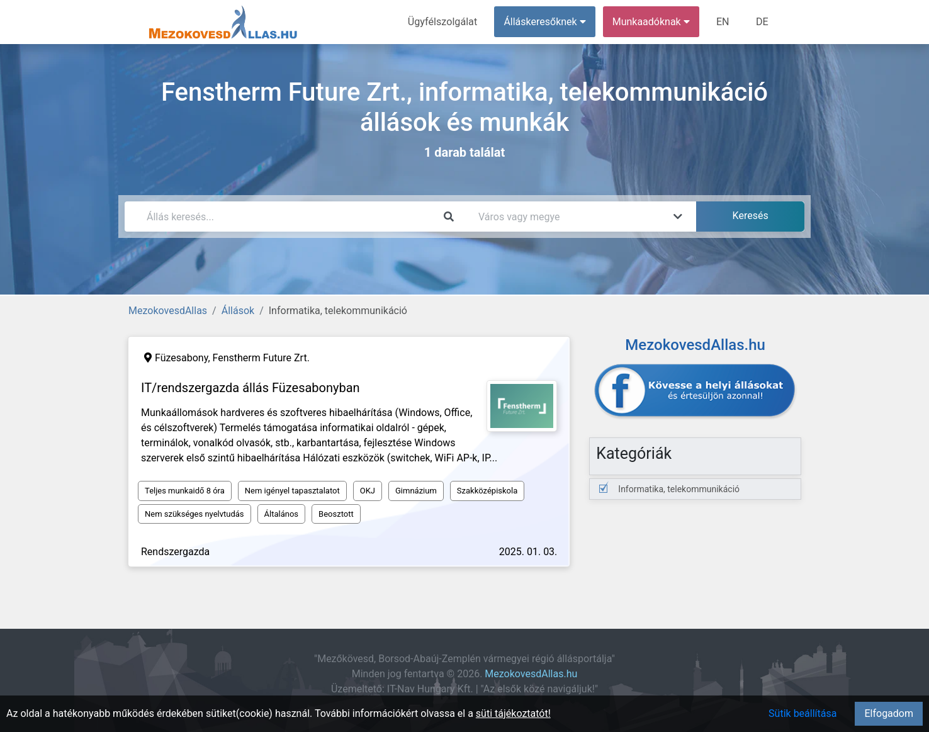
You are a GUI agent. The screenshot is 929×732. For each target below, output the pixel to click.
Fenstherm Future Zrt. (261, 358)
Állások (238, 311)
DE (762, 22)
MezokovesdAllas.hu (531, 674)
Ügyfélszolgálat (443, 22)
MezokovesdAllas (167, 311)
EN (723, 22)
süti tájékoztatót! (513, 713)
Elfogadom (888, 713)
